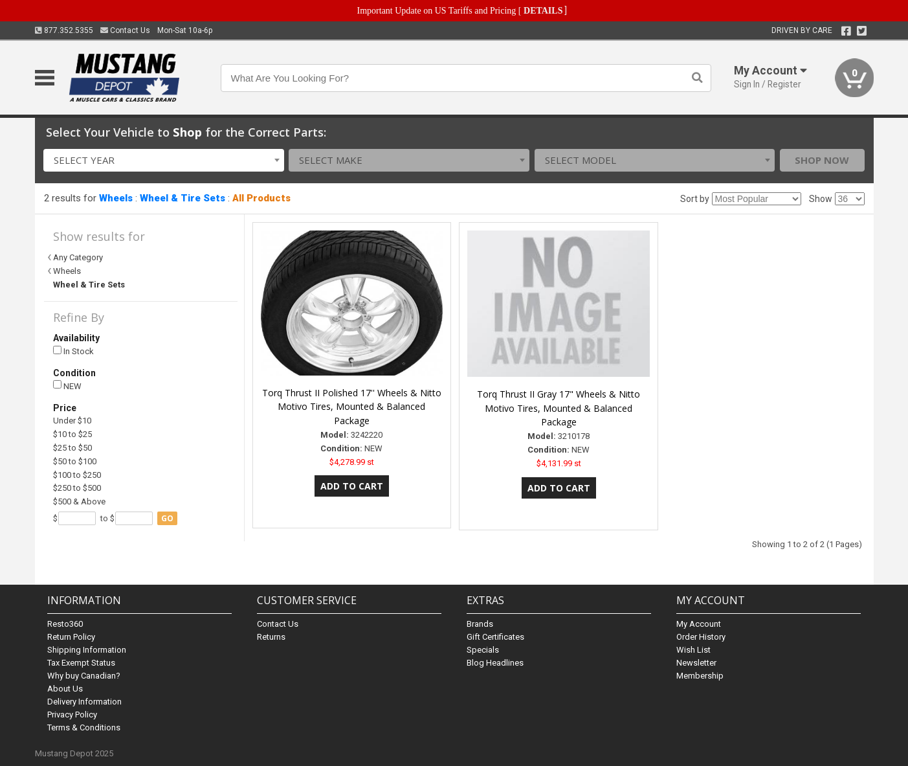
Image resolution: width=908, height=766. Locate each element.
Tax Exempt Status (81, 663)
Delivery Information (84, 701)
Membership (700, 676)
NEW (67, 385)
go (167, 518)
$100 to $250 (77, 475)
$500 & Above (79, 501)
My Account (698, 624)
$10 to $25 (72, 434)
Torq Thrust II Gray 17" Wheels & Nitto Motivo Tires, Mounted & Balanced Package (558, 408)
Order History (700, 637)
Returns (271, 637)
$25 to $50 (72, 448)
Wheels (116, 198)
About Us (65, 688)
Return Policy (71, 637)
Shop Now (822, 159)
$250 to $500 (77, 488)
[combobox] (163, 160)
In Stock (73, 351)
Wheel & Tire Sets (182, 198)
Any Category (78, 257)
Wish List (693, 650)
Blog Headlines (495, 663)
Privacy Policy (72, 714)
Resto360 (65, 624)
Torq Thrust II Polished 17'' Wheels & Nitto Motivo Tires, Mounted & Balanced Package (351, 407)
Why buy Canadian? (83, 676)
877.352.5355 (64, 30)
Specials (483, 650)
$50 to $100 (74, 461)
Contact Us (125, 30)
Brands (480, 624)
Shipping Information (86, 650)
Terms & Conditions (83, 727)
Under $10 (72, 420)
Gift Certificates (495, 637)
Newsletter (696, 663)
